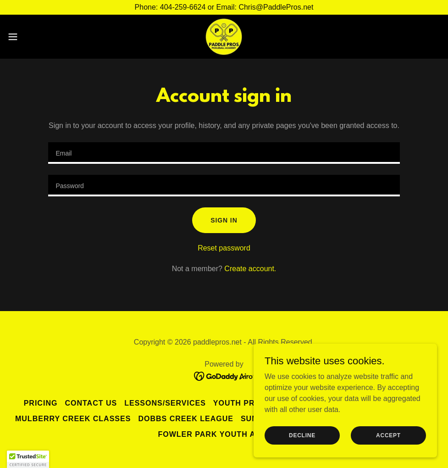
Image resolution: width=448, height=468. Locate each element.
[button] (37, 37)
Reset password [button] (224, 248)
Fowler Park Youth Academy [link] (224, 434)
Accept (388, 435)
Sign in (223, 220)
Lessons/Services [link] (165, 403)
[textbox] (223, 153)
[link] (223, 36)
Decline (302, 435)
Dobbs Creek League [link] (185, 419)
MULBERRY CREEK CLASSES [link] (73, 419)
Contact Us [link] (91, 403)
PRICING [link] (41, 403)
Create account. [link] (250, 269)
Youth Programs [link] (252, 403)
